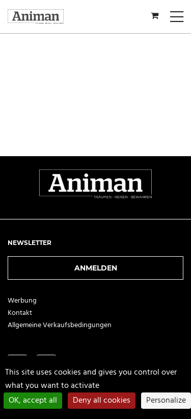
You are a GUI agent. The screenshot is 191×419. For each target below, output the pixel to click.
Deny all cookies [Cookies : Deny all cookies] (101, 400)
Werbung (22, 301)
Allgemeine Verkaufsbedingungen (60, 325)
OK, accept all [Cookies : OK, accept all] (33, 400)
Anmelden (95, 268)
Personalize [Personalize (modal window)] (166, 400)
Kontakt (20, 313)
